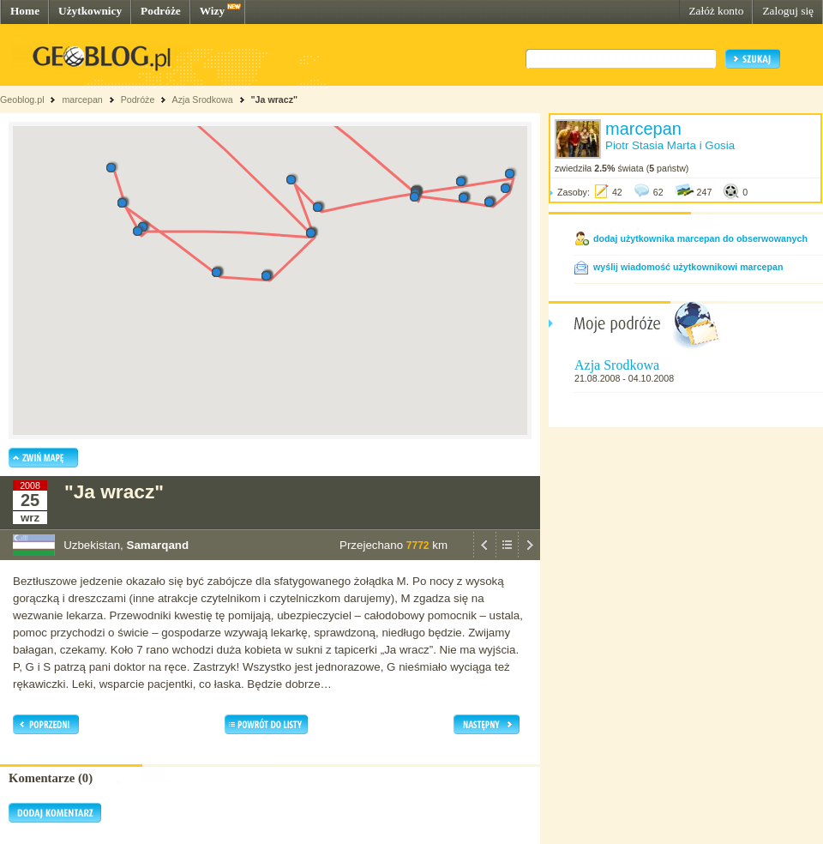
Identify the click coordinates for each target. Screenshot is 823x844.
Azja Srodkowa (202, 99)
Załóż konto (715, 10)
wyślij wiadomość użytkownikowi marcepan (688, 267)
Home (24, 10)
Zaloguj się (788, 10)
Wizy (212, 10)
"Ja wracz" (274, 99)
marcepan (82, 99)
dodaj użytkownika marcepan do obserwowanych (700, 238)
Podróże (161, 10)
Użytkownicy (90, 10)
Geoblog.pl (22, 99)
